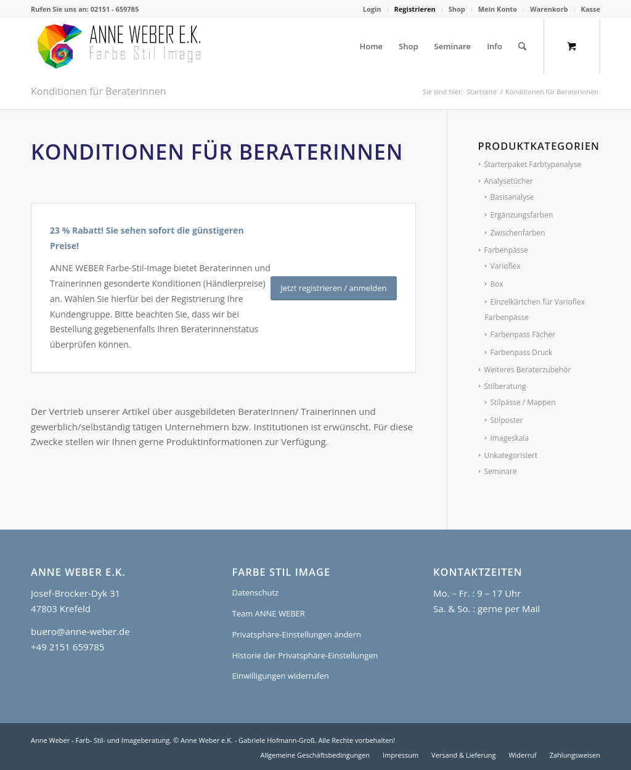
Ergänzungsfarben (522, 215)
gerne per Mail (509, 608)
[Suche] (522, 46)
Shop (457, 9)
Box (497, 284)
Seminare (500, 471)
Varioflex (506, 266)
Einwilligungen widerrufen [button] (280, 675)
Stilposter (507, 420)
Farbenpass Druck (522, 352)
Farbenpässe (506, 250)
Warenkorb (549, 9)
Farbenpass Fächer (523, 334)
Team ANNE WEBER (268, 613)
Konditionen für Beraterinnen (98, 91)
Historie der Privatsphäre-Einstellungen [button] (305, 655)
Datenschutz (255, 592)
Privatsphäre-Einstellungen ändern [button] (296, 634)
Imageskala (510, 438)
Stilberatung (505, 386)
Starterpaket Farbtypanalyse (533, 164)
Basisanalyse (512, 197)
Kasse (590, 9)
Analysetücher (509, 181)
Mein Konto (497, 9)
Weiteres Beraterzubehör (527, 369)
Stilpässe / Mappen (523, 402)
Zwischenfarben (518, 232)
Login (372, 9)
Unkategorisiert (510, 455)
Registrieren (415, 9)
